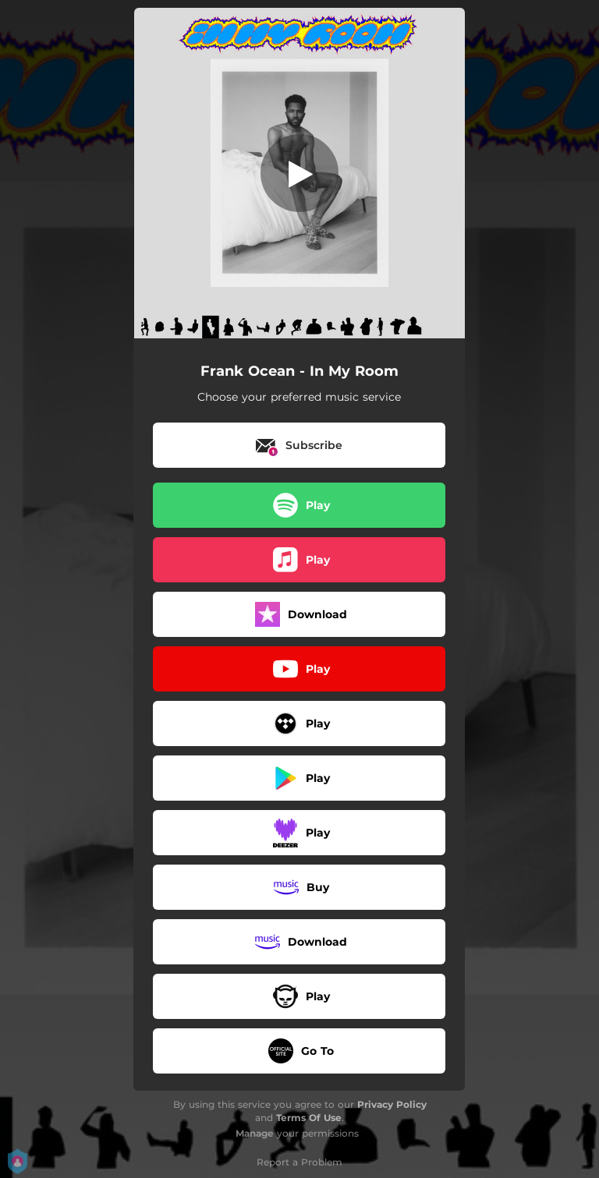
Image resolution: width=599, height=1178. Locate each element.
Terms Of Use (309, 1117)
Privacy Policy (392, 1104)
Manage (255, 1133)
